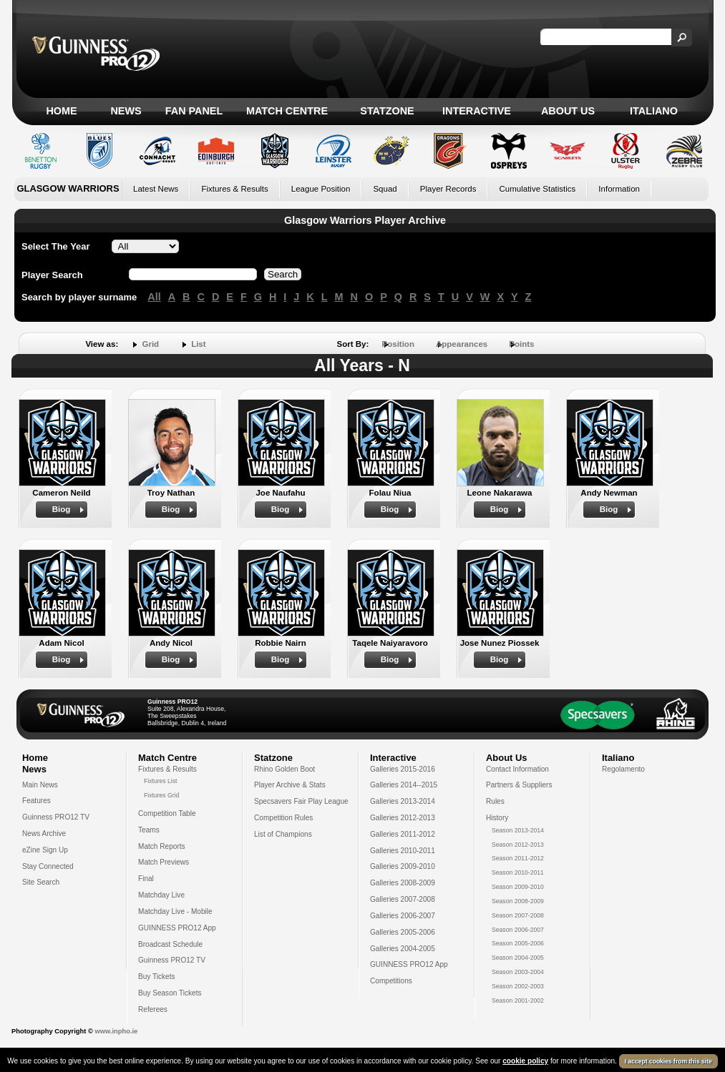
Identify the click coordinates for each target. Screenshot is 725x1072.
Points (521, 344)
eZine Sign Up (45, 850)
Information (619, 189)
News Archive (44, 833)
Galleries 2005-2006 (402, 932)
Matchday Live (161, 895)
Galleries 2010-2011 (402, 851)
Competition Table (167, 813)
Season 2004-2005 (518, 957)
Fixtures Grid (161, 795)
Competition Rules (283, 818)
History (497, 818)
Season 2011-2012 (518, 858)
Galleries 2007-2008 (402, 899)
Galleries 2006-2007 (402, 916)
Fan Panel (194, 111)
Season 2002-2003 (518, 986)
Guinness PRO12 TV (55, 817)
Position (398, 344)
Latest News (155, 189)
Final (146, 878)
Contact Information (517, 769)
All (153, 297)
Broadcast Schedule (170, 944)
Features (36, 801)
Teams (149, 830)
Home (61, 111)
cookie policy (525, 1061)
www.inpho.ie (115, 1031)
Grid (150, 344)
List (198, 344)
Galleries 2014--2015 (403, 785)
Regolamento (623, 769)
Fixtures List (160, 781)
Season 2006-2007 (518, 929)
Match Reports (161, 846)
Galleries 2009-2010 (402, 866)
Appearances (461, 344)
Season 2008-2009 (518, 901)
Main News (40, 785)
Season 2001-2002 (518, 1000)
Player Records (448, 189)
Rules (495, 801)
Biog (61, 509)
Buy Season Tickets (170, 993)
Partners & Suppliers (519, 785)
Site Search (40, 882)
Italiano (654, 111)
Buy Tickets (156, 976)
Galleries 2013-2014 (402, 801)
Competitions (391, 981)
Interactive (476, 111)
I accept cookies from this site (668, 1061)
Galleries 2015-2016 (402, 769)
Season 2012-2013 (518, 844)
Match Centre (287, 111)
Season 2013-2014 (518, 830)
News (125, 111)
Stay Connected (48, 866)
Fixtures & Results (234, 189)
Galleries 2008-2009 (402, 883)
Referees (152, 1009)
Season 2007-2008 (518, 915)
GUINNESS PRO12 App (177, 928)
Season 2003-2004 (518, 971)
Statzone (387, 111)
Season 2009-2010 (518, 886)
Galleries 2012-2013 (402, 818)
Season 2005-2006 (518, 943)
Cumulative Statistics (537, 189)
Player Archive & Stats (290, 785)
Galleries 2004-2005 (402, 949)
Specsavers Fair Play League (301, 801)
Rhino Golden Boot (284, 769)
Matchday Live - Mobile (175, 911)
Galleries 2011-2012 (402, 834)
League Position (321, 189)
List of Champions (283, 834)
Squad (384, 189)
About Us (568, 111)
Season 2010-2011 (518, 872)
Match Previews (163, 862)
